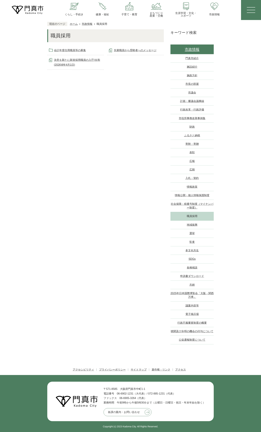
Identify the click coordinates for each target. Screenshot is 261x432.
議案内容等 (192, 305)
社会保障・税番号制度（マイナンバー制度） (192, 205)
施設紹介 (192, 66)
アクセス (180, 369)
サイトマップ (139, 369)
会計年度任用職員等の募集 (70, 50)
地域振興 (192, 224)
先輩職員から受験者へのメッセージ (135, 50)
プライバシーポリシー (112, 369)
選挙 (192, 233)
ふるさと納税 (192, 135)
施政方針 (192, 75)
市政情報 (87, 23)
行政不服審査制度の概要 (192, 322)
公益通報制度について (192, 339)
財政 (192, 126)
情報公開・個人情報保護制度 (192, 195)
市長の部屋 (192, 83)
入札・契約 (192, 178)
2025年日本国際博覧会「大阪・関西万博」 (192, 295)
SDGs (192, 259)
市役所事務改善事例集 (192, 118)
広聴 (192, 169)
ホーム (74, 23)
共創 (192, 284)
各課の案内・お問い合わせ (124, 412)
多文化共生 (192, 250)
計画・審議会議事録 (192, 101)
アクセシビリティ (83, 369)
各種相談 (192, 267)
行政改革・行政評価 (192, 109)
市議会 (192, 92)
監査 (192, 241)
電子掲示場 (192, 314)
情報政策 (192, 186)
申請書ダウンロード (192, 276)
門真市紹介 (192, 58)
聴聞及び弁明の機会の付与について (192, 331)
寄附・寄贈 (192, 143)
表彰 (192, 152)
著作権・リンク (161, 369)
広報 (192, 161)
